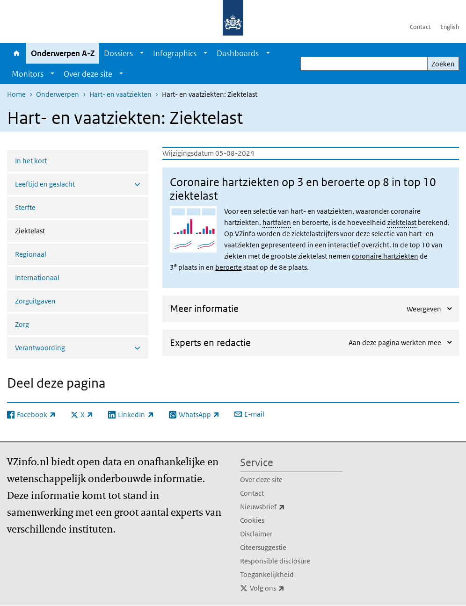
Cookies (252, 520)
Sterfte (25, 207)
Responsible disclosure (275, 560)
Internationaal (37, 277)
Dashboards (238, 53)
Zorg (22, 324)
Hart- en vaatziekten (120, 94)
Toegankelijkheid (267, 574)
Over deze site (88, 74)
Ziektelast (55, 230)
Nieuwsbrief (283, 506)
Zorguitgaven (35, 300)
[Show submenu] (141, 53)
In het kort (31, 160)
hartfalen (276, 222)
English (449, 27)
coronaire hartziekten (385, 256)
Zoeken (443, 63)
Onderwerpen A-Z (63, 53)
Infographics (175, 53)
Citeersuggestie (263, 547)
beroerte (228, 267)
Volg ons (288, 588)
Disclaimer (256, 533)
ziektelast (401, 222)
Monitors (28, 74)
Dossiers (118, 53)
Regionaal (30, 254)
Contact (420, 27)
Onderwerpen (57, 94)
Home (16, 53)
